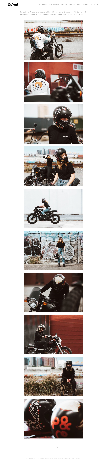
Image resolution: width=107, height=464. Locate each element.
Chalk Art (64, 4)
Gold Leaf (72, 4)
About (79, 4)
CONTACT (86, 4)
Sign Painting (43, 4)
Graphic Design (54, 4)
